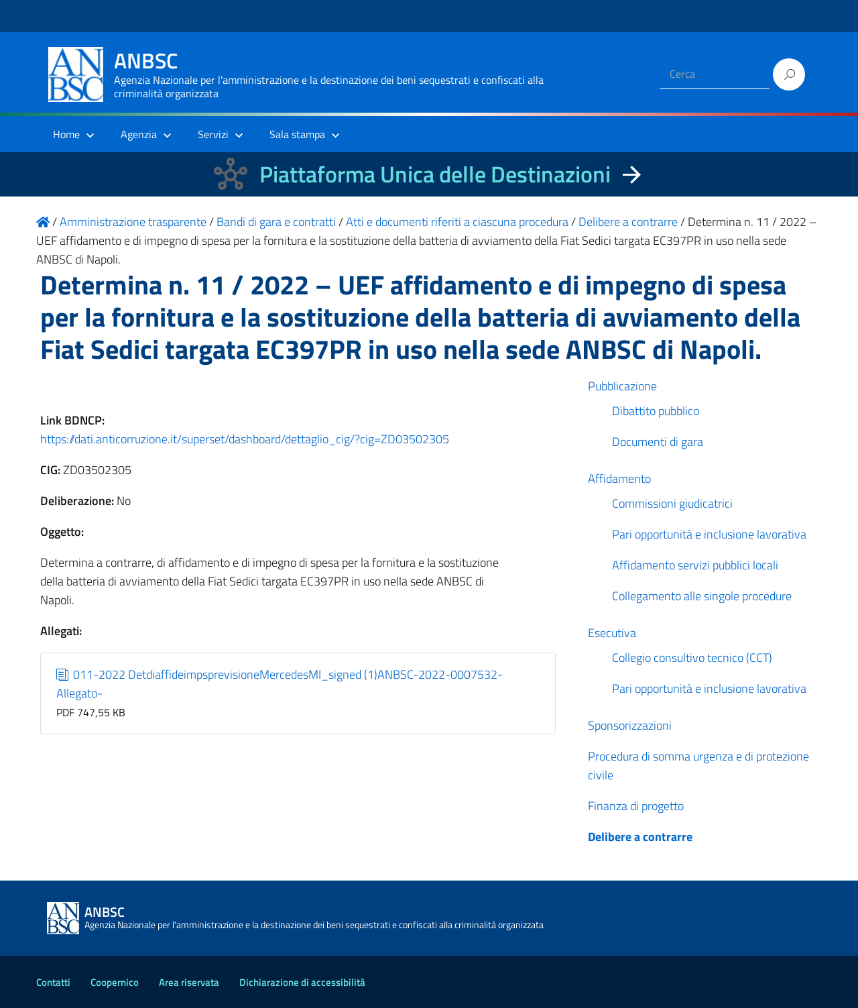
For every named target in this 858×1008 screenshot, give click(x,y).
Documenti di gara (657, 442)
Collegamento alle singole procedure (702, 596)
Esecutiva (612, 633)
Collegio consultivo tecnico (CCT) (692, 658)
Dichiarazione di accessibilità (302, 982)
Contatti (53, 982)
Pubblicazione (622, 386)
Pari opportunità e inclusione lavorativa (709, 534)
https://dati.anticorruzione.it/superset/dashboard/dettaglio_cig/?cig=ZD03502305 (244, 439)
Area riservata (189, 982)
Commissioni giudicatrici (672, 503)
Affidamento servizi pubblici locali (695, 565)
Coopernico (114, 982)
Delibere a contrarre (640, 837)
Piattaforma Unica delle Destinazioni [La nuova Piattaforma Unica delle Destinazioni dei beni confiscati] (435, 174)
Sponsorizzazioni (630, 725)
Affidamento (619, 478)
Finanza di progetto (636, 806)
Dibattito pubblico (655, 411)
